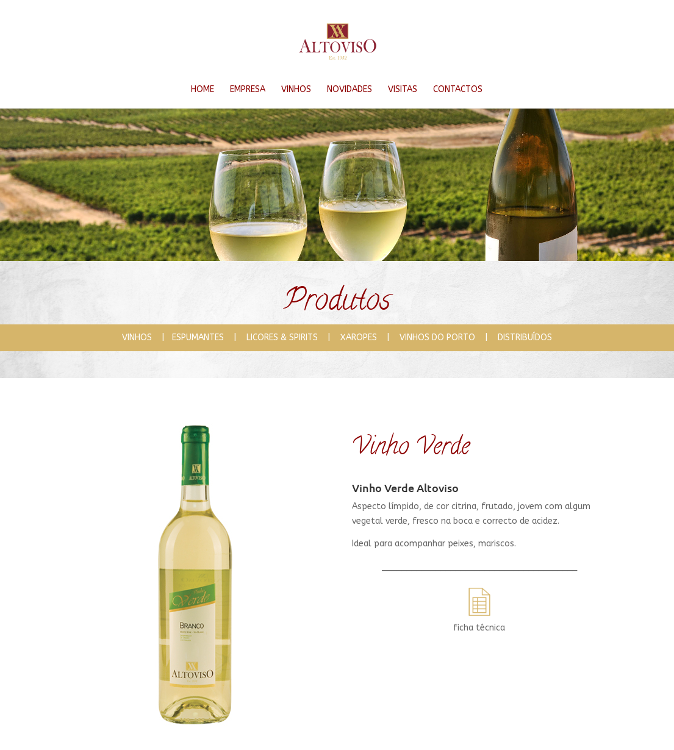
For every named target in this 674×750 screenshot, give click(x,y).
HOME (202, 89)
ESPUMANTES (203, 337)
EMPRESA (247, 89)
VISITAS (402, 89)
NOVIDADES (349, 89)
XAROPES (363, 337)
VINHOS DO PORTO (437, 337)
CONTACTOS (457, 89)
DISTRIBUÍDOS (525, 337)
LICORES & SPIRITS (287, 337)
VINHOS (296, 89)
